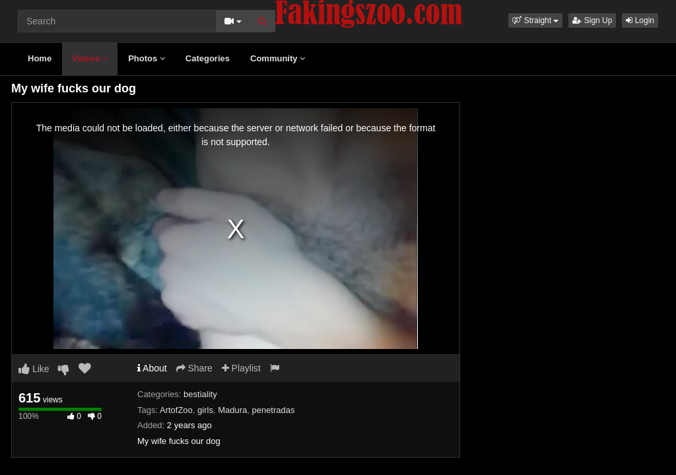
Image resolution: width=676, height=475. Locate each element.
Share (194, 368)
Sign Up (592, 20)
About (152, 368)
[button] (535, 20)
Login (640, 20)
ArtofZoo (176, 410)
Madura (232, 410)
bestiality (200, 394)
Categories (208, 58)
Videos (90, 58)
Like (34, 369)
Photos (146, 58)
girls (205, 410)
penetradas (273, 410)
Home (39, 58)
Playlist (241, 368)
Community (277, 58)
